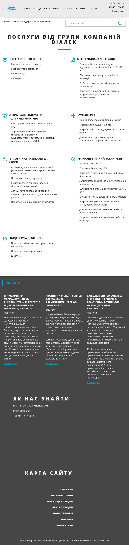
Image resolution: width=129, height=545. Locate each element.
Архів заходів (62, 507)
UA (96, 8)
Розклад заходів (60, 501)
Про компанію (52, 8)
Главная (66, 489)
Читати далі (10, 363)
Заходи (37, 8)
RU (92, 8)
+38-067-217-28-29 (116, 7)
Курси (27, 8)
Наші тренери (63, 513)
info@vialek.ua (117, 3)
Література (81, 8)
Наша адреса (118, 11)
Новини (67, 519)
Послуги (67, 8)
